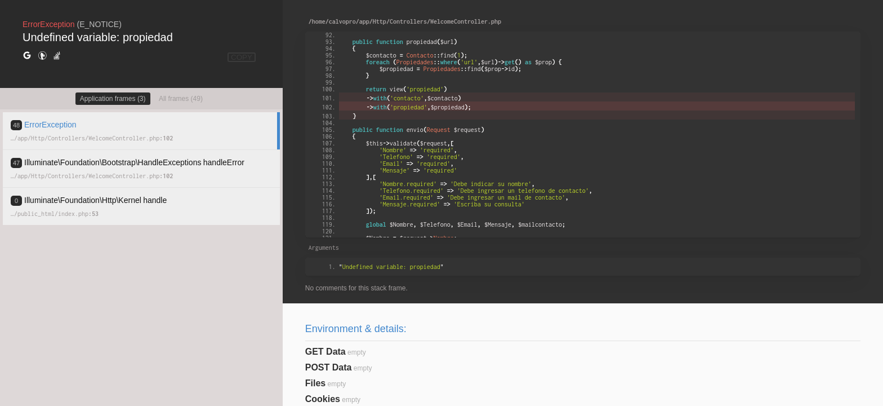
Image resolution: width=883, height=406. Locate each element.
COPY (241, 57)
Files (315, 383)
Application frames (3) (113, 99)
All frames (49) (181, 99)
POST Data (328, 367)
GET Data (325, 351)
